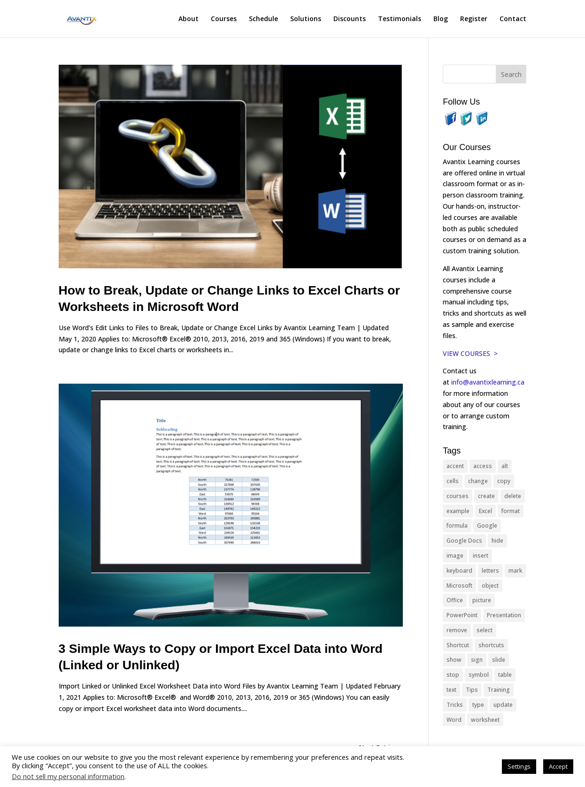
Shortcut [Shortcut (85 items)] (457, 645)
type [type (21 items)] (478, 705)
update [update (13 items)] (503, 705)
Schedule (263, 19)
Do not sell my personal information (68, 776)
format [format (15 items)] (510, 511)
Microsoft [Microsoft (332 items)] (459, 586)
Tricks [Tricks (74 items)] (454, 705)
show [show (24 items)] (454, 660)
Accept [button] (558, 766)
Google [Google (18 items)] (487, 526)
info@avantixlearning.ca (488, 382)
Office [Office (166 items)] (454, 600)
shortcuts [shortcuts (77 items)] (491, 645)
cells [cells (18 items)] (452, 481)
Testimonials (399, 19)
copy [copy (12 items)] (503, 481)
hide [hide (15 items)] (497, 541)
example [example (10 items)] (458, 511)
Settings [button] (519, 766)
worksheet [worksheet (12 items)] (485, 720)
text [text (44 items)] (451, 690)
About (188, 19)
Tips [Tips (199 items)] (472, 690)
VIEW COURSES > (470, 353)
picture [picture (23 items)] (481, 600)
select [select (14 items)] (485, 630)
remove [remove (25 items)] (456, 630)
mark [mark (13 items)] (515, 571)
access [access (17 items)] (482, 466)
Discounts (349, 19)
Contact (513, 19)
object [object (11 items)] (490, 586)
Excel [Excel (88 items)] (485, 511)
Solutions (305, 19)
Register (473, 19)
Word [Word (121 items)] (454, 720)
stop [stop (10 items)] (452, 675)
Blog (440, 19)
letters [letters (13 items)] (490, 571)
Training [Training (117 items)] (498, 690)
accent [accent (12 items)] (455, 466)
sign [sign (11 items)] (477, 660)
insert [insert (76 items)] (480, 556)
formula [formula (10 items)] (457, 526)
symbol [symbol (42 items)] (479, 675)
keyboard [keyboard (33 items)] (459, 571)
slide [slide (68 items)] (498, 660)
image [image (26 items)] (454, 556)
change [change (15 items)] (478, 481)
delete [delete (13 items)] (512, 496)
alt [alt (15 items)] (504, 466)
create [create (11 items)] (486, 496)
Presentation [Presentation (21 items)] (504, 615)
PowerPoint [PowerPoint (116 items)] (461, 615)
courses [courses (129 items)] (457, 496)
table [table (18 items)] (505, 675)
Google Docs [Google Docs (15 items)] (464, 541)
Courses (224, 19)
